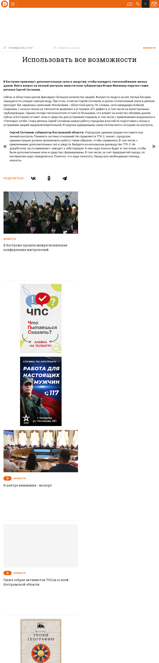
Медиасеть (149, 658)
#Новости (149, 48)
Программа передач (98, 578)
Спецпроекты (73, 578)
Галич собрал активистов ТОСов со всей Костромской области (36, 435)
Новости (55, 578)
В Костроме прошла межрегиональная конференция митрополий (35, 247)
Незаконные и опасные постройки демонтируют (110, 530)
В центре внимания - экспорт (106, 339)
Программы (122, 578)
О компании (37, 578)
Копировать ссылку (66, 47)
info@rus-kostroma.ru (36, 601)
